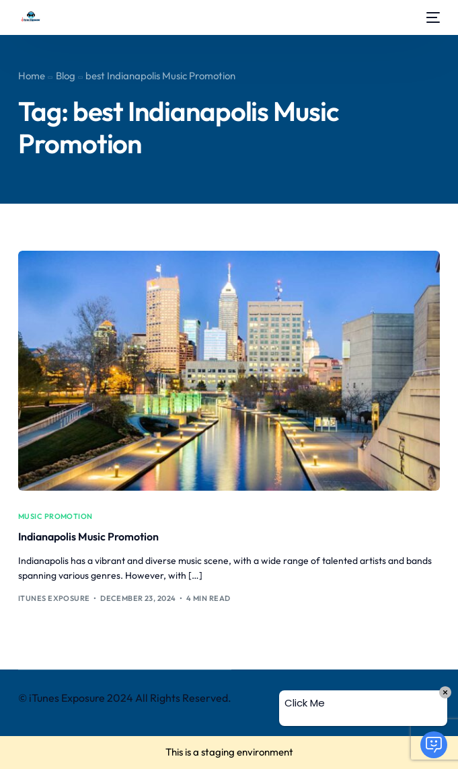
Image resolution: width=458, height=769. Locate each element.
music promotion (55, 516)
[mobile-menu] (432, 17)
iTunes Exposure (54, 598)
